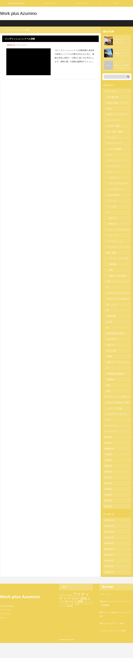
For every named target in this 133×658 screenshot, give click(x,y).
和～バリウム (112, 304)
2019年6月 (109, 543)
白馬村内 (108, 495)
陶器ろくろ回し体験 (117, 276)
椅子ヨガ (112, 218)
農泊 (108, 385)
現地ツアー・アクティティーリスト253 (118, 363)
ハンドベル (111, 201)
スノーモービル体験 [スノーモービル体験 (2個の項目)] (74, 600)
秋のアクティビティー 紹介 (111, 623)
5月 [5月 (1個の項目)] (71, 595)
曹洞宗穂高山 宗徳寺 (115, 333)
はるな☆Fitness (113, 195)
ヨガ (108, 212)
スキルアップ (114, 178)
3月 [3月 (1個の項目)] (66, 595)
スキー (109, 155)
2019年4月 (109, 555)
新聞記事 (108, 466)
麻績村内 (108, 506)
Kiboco (109, 108)
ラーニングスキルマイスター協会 (118, 230)
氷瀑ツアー (111, 345)
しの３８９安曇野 (114, 149)
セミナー (110, 172)
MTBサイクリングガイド (117, 114)
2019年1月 (109, 572)
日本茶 (109, 322)
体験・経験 (111, 253)
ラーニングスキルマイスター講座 (118, 184)
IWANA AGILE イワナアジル (117, 103)
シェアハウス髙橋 (114, 408)
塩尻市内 (108, 437)
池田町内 (108, 489)
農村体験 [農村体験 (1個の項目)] (70, 606)
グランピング (112, 137)
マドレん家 (111, 206)
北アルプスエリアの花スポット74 (118, 299)
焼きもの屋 (111, 351)
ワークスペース (49, 3)
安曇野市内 (109, 449)
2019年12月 (110, 526)
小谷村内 (108, 454)
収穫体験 (112, 264)
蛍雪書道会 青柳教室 (115, 374)
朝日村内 (108, 472)
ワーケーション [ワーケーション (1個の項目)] (69, 604)
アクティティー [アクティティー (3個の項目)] (74, 596)
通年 (108, 391)
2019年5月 (109, 549)
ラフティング (112, 235)
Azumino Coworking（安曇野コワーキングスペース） (118, 403)
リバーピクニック (114, 241)
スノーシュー (112, 160)
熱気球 (109, 356)
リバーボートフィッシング (118, 247)
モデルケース (110, 426)
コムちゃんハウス (114, 143)
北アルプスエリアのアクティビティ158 (118, 294)
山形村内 (108, 460)
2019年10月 (110, 532)
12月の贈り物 (112, 97)
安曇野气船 (111, 316)
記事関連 (110, 379)
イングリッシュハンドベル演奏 (112, 631)
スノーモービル (113, 166)
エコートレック (113, 120)
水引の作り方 (112, 339)
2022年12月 (110, 520)
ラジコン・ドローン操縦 (118, 259)
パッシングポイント (115, 189)
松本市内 (108, 483)
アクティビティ (83, 3)
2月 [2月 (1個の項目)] (63, 595)
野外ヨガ (112, 224)
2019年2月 (109, 566)
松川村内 (108, 477)
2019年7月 (109, 537)
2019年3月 (109, 560)
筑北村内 (108, 500)
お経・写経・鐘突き (115, 132)
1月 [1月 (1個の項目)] (60, 595)
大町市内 (108, 443)
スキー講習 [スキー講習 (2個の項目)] (79, 598)
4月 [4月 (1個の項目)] (68, 595)
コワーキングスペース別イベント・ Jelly (117, 397)
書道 (111, 270)
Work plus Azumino (17, 3)
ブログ (116, 3)
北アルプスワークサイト (117, 414)
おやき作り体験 (113, 126)
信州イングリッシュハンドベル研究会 (118, 282)
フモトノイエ (105, 594)
